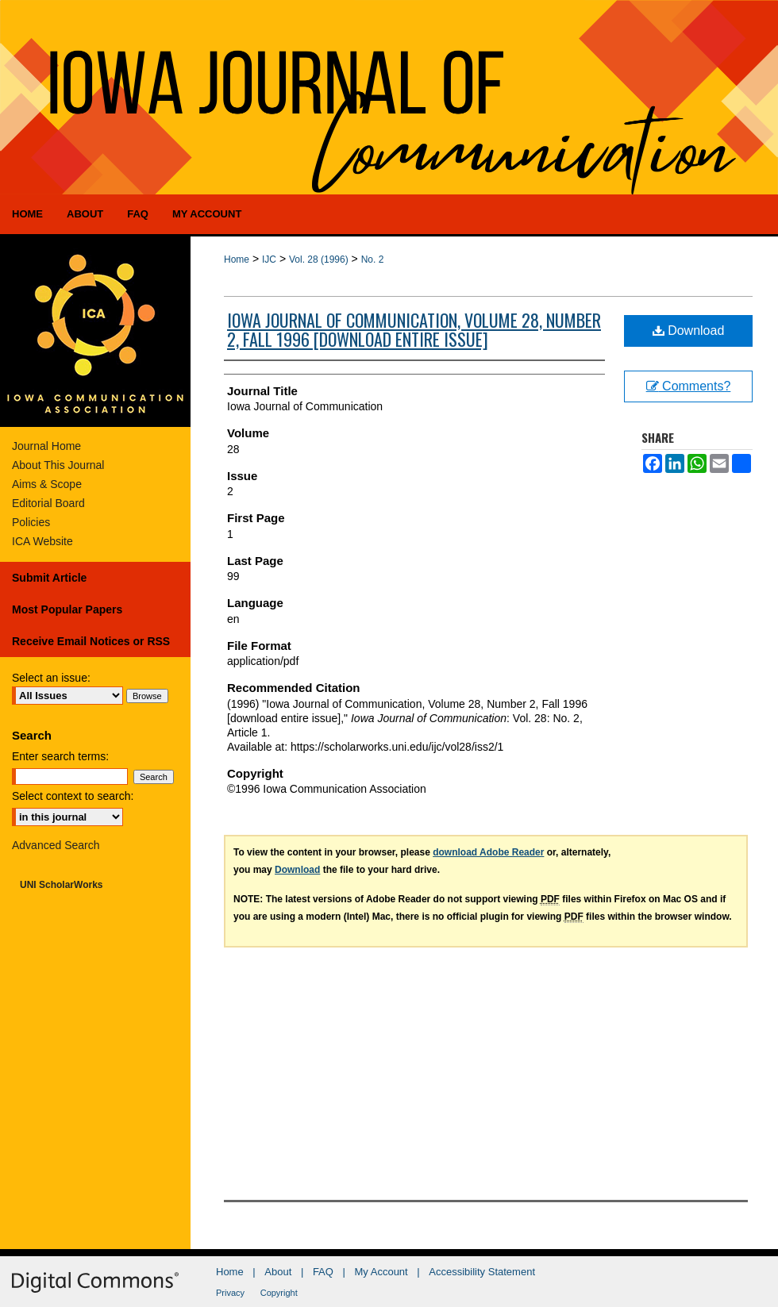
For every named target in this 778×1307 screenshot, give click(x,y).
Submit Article (49, 577)
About (277, 1272)
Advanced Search (56, 845)
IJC (269, 259)
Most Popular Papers (67, 609)
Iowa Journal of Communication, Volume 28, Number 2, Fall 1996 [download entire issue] (414, 329)
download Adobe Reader (488, 852)
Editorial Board (48, 503)
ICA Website (42, 541)
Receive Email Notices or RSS (91, 641)
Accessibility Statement (482, 1272)
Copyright (279, 1292)
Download (689, 330)
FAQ (323, 1272)
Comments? (688, 386)
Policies (31, 522)
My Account (381, 1272)
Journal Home (46, 446)
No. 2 (372, 259)
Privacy (230, 1292)
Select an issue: (51, 677)
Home (236, 259)
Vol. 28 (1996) (319, 259)
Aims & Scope (47, 484)
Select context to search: (72, 796)
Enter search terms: (60, 756)
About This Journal (58, 465)
